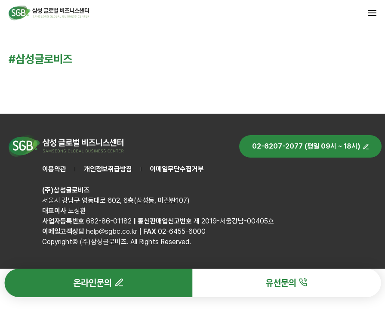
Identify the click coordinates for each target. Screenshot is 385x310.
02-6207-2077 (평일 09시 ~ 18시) (306, 146)
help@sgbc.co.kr (111, 231)
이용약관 (54, 169)
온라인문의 (92, 282)
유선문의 (280, 282)
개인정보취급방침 (108, 169)
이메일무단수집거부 (177, 169)
